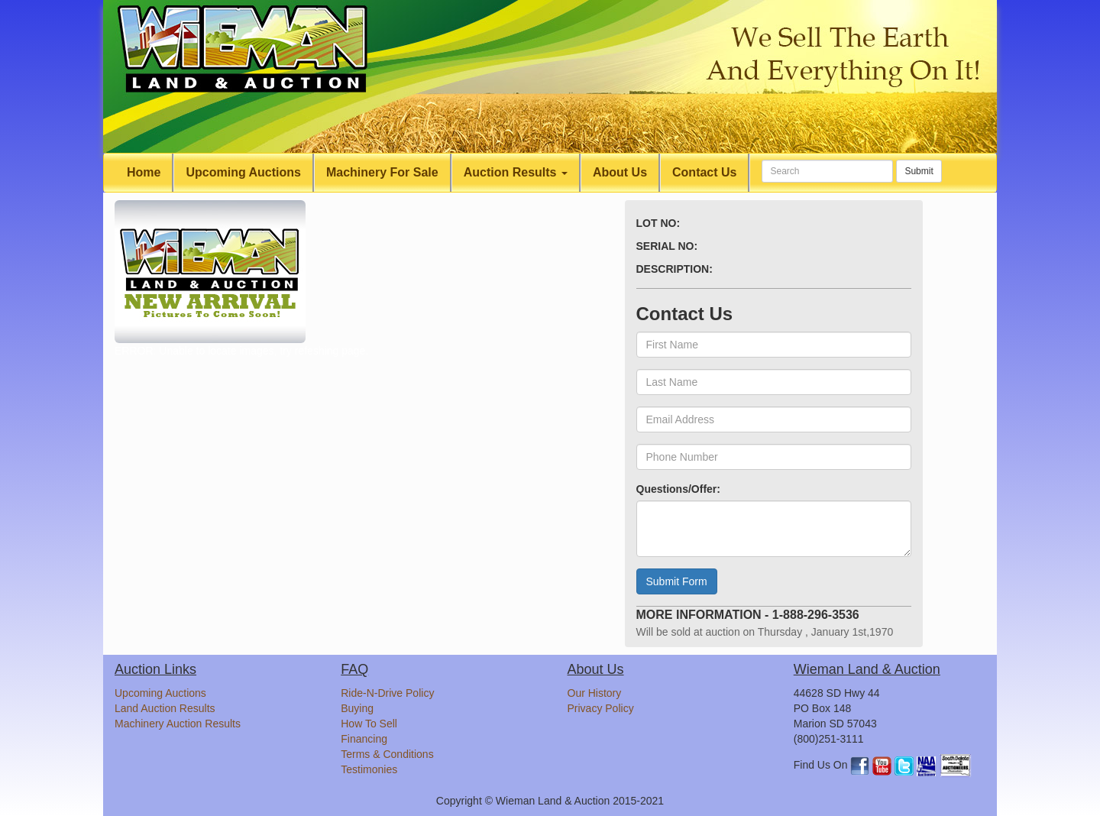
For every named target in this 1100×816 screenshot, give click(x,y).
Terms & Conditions (387, 754)
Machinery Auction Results (178, 723)
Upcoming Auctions (243, 172)
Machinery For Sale (382, 172)
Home (143, 172)
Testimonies (369, 769)
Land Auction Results (165, 708)
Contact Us (704, 172)
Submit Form (676, 581)
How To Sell (369, 723)
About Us (620, 172)
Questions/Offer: (678, 489)
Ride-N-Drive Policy (387, 693)
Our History (595, 693)
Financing (364, 739)
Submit (918, 171)
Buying (357, 708)
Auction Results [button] (516, 172)
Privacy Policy (601, 708)
